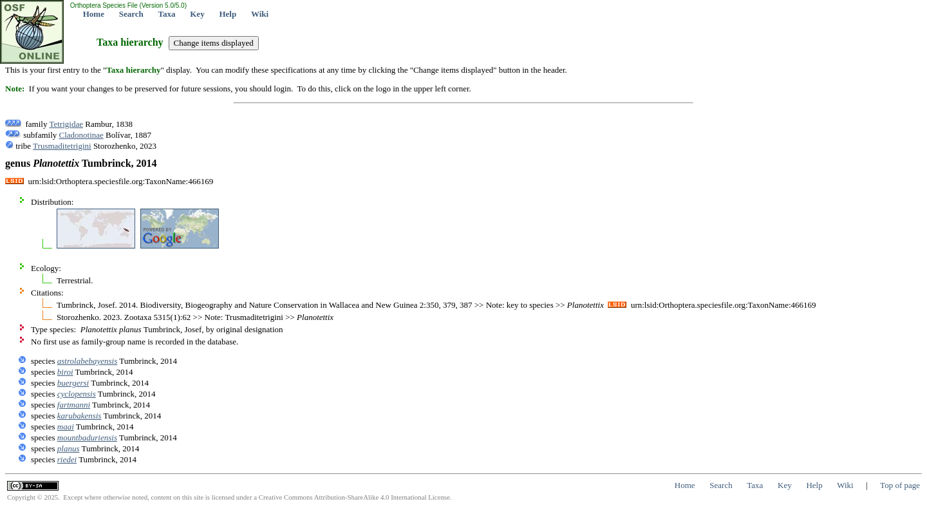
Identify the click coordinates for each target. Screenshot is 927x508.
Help (227, 14)
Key (197, 14)
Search (131, 14)
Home (93, 14)
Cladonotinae (81, 135)
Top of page (900, 485)
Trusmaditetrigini (62, 146)
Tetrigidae (66, 124)
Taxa (167, 14)
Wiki (259, 14)
